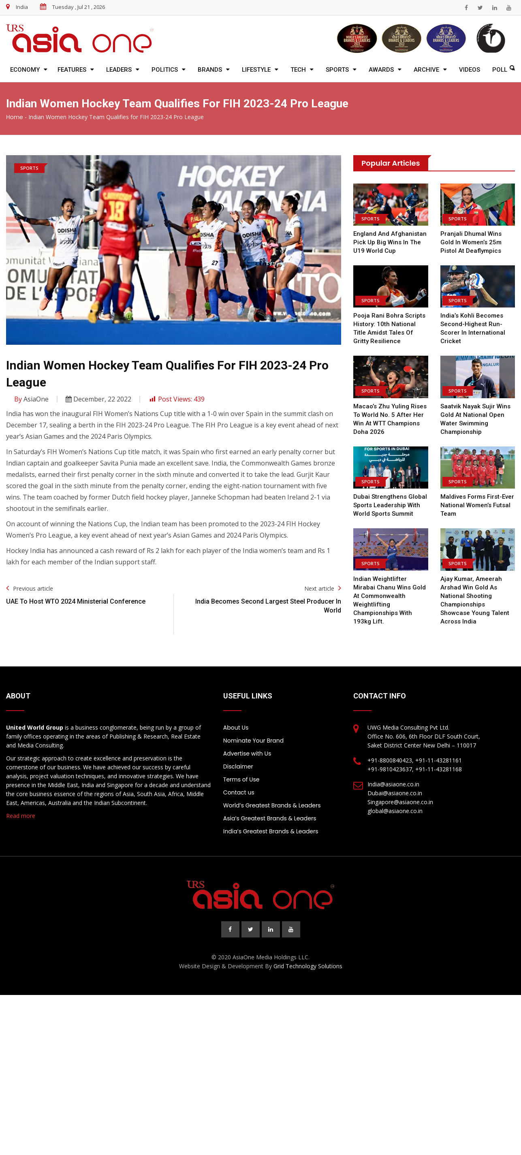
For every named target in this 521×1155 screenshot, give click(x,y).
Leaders (119, 69)
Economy (25, 69)
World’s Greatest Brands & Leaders (272, 805)
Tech (298, 69)
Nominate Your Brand (253, 741)
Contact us (238, 792)
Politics (165, 69)
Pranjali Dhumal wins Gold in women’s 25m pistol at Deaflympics (470, 242)
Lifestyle (256, 69)
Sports (337, 69)
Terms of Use (241, 779)
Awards (381, 69)
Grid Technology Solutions (307, 966)
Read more (20, 816)
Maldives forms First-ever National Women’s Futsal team (477, 505)
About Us (235, 728)
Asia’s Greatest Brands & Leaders (269, 818)
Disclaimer (238, 766)
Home (14, 117)
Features (72, 69)
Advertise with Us (247, 753)
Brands (210, 69)
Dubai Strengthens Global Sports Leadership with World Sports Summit (390, 505)
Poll (499, 69)
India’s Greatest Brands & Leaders (270, 831)
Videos (469, 69)
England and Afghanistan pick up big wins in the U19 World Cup (389, 242)
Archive (426, 69)
